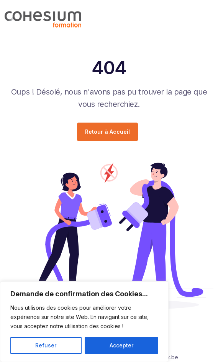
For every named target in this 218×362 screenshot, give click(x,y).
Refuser (45, 345)
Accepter (121, 345)
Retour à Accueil (107, 131)
